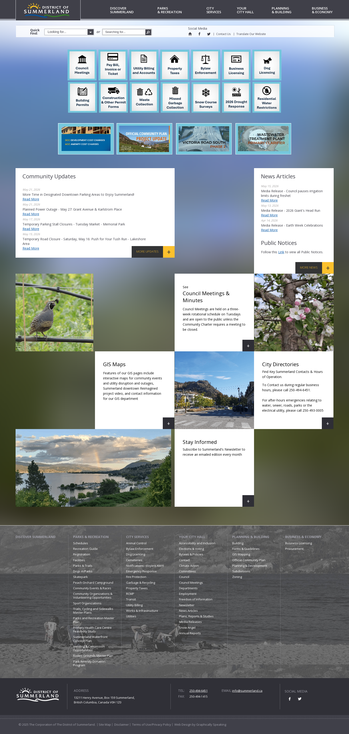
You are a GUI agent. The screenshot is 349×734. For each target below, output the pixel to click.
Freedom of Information (195, 599)
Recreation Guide (85, 549)
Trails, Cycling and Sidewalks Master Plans (93, 611)
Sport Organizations (87, 603)
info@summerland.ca (247, 691)
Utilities (131, 616)
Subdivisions (241, 571)
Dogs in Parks (82, 571)
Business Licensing (298, 543)
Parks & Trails (82, 566)
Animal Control (136, 543)
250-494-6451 (198, 691)
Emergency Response (141, 571)
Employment (187, 594)
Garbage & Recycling (140, 582)
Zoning (237, 577)
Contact (184, 560)
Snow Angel (187, 627)
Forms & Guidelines (246, 549)
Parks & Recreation (91, 537)
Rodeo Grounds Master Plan (93, 656)
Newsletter (186, 605)
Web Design (182, 724)
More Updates (147, 251)
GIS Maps (139, 395)
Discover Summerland (35, 537)
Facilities (79, 560)
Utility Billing (134, 605)
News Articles (188, 611)
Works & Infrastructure (142, 611)
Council (184, 577)
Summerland (133, 10)
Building (237, 543)
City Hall (253, 10)
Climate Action (189, 566)
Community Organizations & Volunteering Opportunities (92, 595)
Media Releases (190, 622)
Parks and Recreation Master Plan (93, 620)
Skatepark (80, 577)
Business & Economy (303, 537)
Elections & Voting (191, 549)
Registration (81, 554)
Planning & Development (249, 566)
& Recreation (181, 10)
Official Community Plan (248, 560)
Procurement (294, 549)
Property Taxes (137, 588)
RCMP (130, 594)
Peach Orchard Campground (93, 582)
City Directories (297, 395)
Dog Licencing (135, 554)
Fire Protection (136, 577)
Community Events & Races (92, 588)
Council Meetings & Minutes (218, 317)
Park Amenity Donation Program (89, 663)
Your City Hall (192, 537)
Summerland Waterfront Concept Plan (90, 639)
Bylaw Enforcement (139, 549)
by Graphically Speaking (208, 724)
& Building (291, 10)
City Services (137, 537)
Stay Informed (218, 472)
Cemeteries (134, 560)
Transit (131, 599)
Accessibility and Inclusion (197, 543)
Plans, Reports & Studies (196, 616)
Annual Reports (190, 633)
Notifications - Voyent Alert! (145, 566)
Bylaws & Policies (191, 554)
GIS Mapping (241, 554)
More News (309, 267)
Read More (31, 199)
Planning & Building (250, 537)
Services (220, 10)
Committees (187, 571)
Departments (188, 588)
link (281, 252)
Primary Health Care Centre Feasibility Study (92, 629)
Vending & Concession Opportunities (89, 648)
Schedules (80, 543)
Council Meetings (191, 582)
